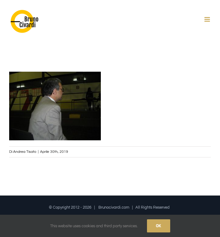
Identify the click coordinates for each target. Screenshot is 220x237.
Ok (158, 225)
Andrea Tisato (24, 152)
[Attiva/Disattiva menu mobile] (207, 19)
